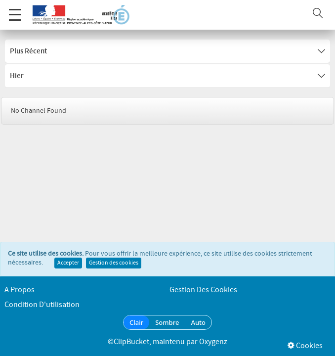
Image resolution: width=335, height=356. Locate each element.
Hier (167, 76)
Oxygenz (213, 342)
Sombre (167, 322)
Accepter (68, 263)
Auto (198, 322)
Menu (15, 9)
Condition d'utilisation (42, 305)
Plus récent (167, 51)
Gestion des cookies (113, 263)
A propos (19, 290)
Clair (136, 322)
